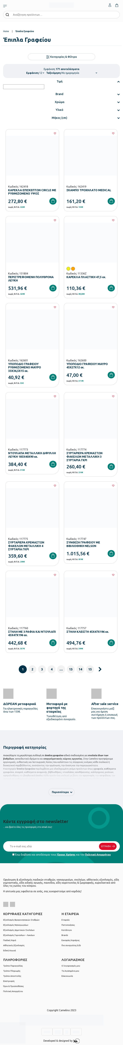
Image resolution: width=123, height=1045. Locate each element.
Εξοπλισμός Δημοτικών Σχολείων (19, 930)
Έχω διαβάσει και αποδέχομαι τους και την (61, 854)
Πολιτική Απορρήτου (98, 854)
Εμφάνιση (32, 72)
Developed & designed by (61, 1041)
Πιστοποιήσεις (68, 925)
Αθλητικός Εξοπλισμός (14, 945)
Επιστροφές (9, 981)
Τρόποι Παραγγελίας (13, 966)
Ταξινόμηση (53, 72)
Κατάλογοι (67, 930)
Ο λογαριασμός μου (71, 966)
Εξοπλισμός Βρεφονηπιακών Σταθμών (21, 920)
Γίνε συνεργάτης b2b (71, 945)
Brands (65, 935)
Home (6, 31)
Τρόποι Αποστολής (12, 976)
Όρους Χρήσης (66, 854)
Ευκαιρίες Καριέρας (71, 940)
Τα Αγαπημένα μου (70, 971)
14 (80, 669)
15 (90, 669)
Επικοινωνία (67, 976)
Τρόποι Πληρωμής (11, 971)
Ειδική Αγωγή (9, 950)
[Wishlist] (55, 133)
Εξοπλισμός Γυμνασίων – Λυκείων (19, 935)
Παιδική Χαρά (9, 940)
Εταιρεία (66, 920)
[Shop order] (79, 72)
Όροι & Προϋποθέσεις (13, 986)
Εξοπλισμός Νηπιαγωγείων (15, 925)
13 (71, 669)
